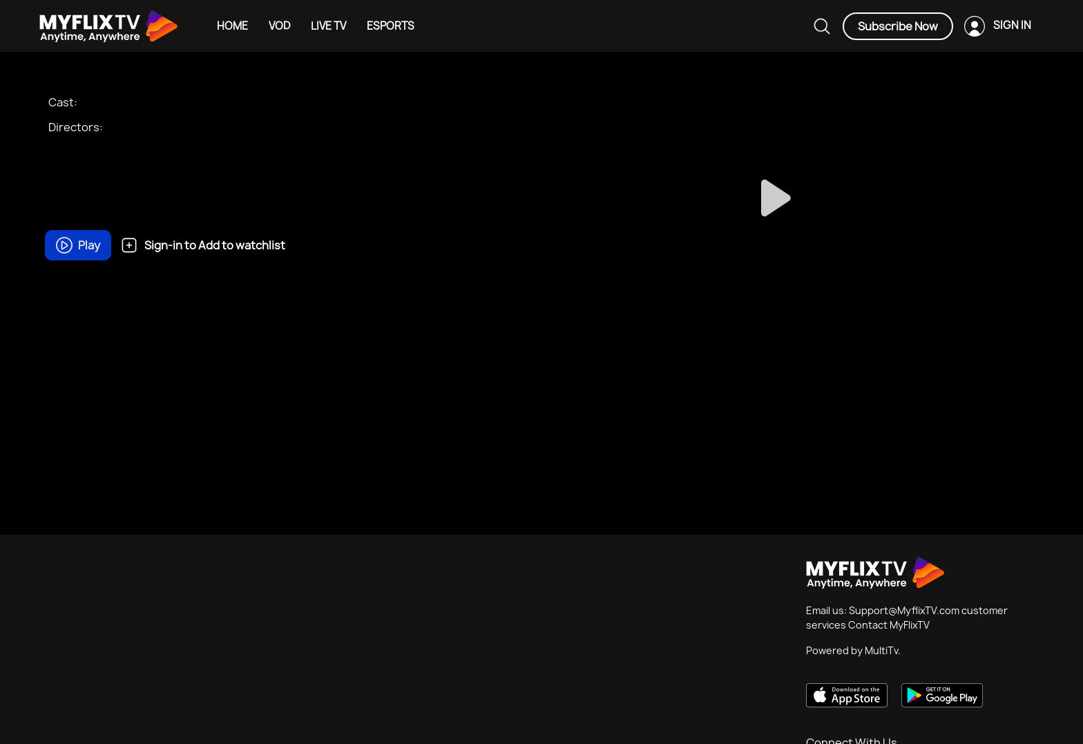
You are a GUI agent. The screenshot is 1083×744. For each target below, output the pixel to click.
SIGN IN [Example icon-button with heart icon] (1012, 25)
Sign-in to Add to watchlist (203, 245)
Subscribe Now (898, 26)
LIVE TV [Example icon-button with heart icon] (328, 26)
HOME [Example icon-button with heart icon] (232, 26)
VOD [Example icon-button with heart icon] (279, 26)
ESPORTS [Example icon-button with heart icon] (390, 26)
